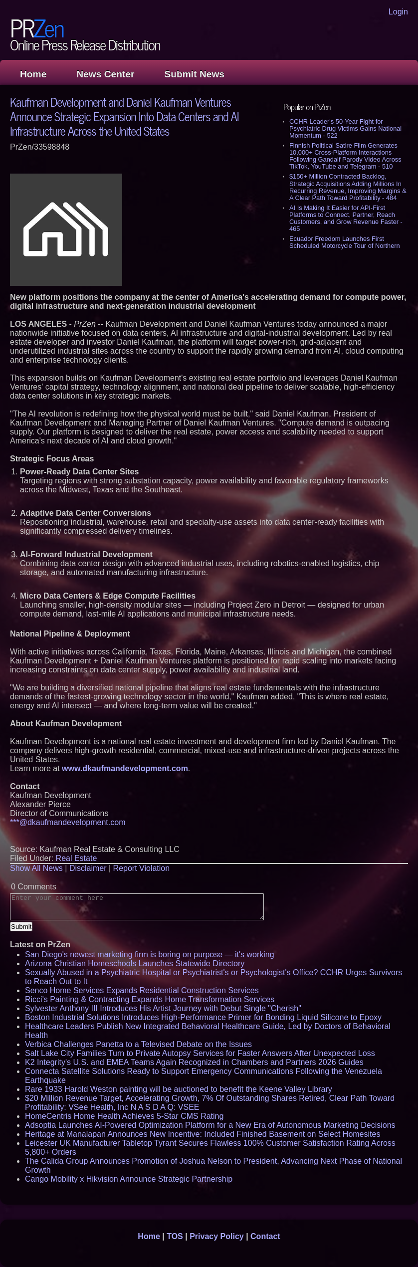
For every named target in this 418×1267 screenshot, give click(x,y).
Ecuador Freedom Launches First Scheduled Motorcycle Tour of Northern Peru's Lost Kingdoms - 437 (344, 245)
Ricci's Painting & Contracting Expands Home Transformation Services (149, 999)
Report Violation (141, 868)
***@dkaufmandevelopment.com (67, 822)
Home (33, 74)
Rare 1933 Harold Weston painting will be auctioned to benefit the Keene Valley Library (178, 1089)
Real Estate (76, 858)
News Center (105, 74)
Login (398, 11)
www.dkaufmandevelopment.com (125, 768)
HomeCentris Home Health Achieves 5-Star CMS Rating (124, 1116)
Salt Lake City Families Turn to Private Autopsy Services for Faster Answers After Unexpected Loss (200, 1053)
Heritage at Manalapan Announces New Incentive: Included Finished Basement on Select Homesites (202, 1134)
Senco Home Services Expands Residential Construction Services (142, 990)
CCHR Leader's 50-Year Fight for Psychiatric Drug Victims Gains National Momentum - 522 (345, 128)
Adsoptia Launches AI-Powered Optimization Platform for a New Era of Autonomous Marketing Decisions (210, 1125)
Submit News (194, 74)
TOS (175, 1236)
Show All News (36, 868)
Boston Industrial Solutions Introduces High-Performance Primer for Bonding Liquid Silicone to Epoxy (203, 1017)
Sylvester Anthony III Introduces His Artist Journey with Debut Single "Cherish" (163, 1008)
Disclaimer (88, 868)
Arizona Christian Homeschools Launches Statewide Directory (134, 963)
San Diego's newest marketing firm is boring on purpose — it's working (149, 954)
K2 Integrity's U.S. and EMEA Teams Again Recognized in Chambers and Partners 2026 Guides (194, 1062)
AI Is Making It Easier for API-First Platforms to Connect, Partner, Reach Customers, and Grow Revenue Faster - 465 (346, 218)
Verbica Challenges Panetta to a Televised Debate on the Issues (138, 1044)
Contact (265, 1236)
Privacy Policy (217, 1236)
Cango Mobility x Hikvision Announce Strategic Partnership (128, 1179)
